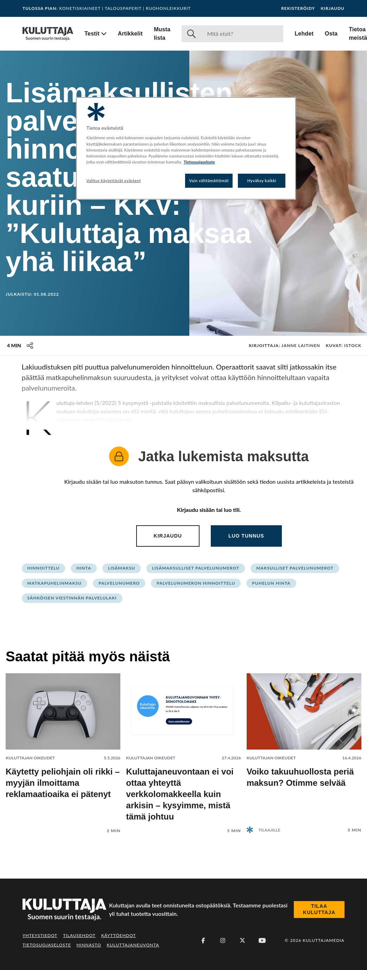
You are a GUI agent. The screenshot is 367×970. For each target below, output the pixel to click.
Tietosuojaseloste (47, 944)
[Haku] (242, 33)
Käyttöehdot (118, 935)
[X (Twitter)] (242, 940)
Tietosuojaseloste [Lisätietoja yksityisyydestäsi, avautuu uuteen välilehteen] (199, 162)
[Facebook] (203, 940)
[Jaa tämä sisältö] (30, 345)
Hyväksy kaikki (262, 180)
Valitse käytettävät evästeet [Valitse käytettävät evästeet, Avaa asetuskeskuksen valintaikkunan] (114, 180)
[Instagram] (222, 940)
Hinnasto (89, 944)
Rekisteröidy (298, 8)
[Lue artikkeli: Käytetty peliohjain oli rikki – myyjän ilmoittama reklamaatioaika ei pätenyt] (63, 747)
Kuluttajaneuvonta (133, 944)
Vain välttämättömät (209, 180)
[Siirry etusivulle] (48, 33)
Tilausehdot (79, 935)
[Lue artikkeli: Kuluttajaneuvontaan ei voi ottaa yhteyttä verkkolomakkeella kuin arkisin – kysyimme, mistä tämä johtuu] (183, 747)
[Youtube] (262, 940)
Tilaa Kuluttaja (319, 909)
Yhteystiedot (40, 935)
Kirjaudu (332, 8)
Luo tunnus (246, 536)
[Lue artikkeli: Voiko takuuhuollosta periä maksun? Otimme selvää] (304, 747)
